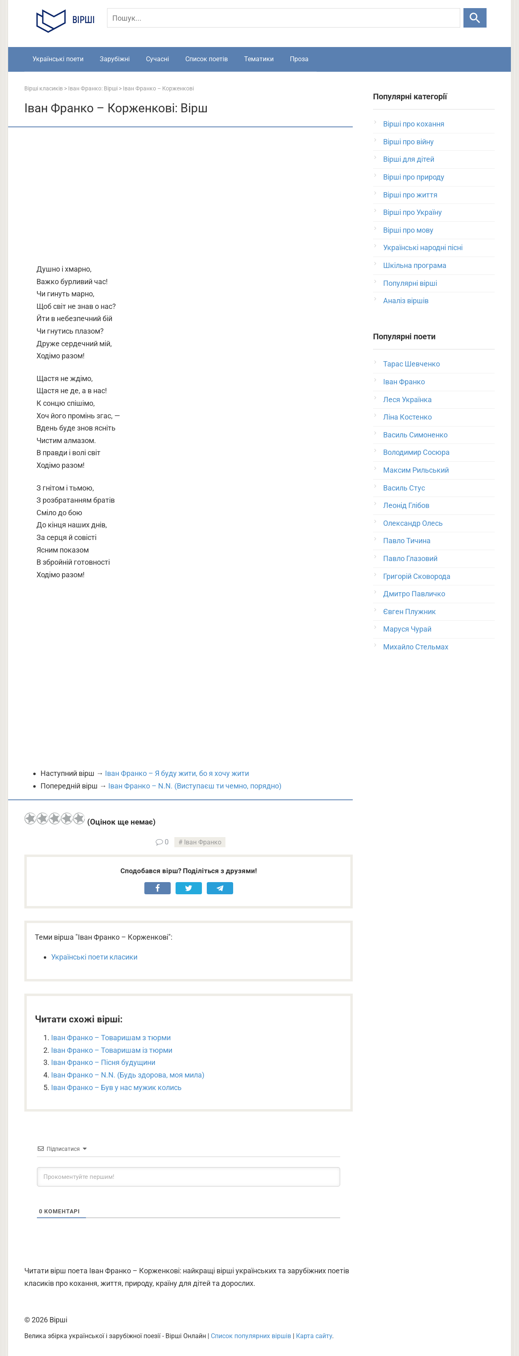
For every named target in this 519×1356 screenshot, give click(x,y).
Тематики (259, 59)
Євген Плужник (409, 611)
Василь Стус (404, 488)
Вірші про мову (408, 230)
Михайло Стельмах (415, 647)
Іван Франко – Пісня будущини (103, 1062)
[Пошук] (283, 18)
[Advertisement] (188, 196)
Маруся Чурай (407, 629)
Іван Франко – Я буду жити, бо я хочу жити (177, 773)
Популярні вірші (410, 283)
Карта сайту (314, 1336)
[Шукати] (475, 18)
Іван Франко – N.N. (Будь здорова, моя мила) (127, 1075)
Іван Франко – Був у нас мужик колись (116, 1087)
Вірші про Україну (412, 212)
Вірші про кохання (413, 124)
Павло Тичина (407, 540)
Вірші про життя (410, 195)
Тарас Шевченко (411, 364)
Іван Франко (202, 842)
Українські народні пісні (423, 247)
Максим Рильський (416, 470)
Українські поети (58, 59)
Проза (299, 59)
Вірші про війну (408, 141)
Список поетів (206, 59)
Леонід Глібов (406, 505)
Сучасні (157, 59)
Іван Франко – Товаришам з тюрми (111, 1037)
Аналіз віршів (406, 300)
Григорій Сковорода (416, 576)
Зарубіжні (115, 59)
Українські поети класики (94, 957)
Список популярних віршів (251, 1336)
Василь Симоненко (415, 435)
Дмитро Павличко (414, 593)
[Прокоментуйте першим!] (188, 1177)
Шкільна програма (414, 265)
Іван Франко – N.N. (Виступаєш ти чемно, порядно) (194, 786)
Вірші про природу (413, 177)
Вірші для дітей (408, 159)
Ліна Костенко (407, 417)
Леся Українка (407, 399)
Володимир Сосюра (416, 452)
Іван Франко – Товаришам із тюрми (111, 1050)
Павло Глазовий (410, 558)
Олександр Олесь (413, 523)
